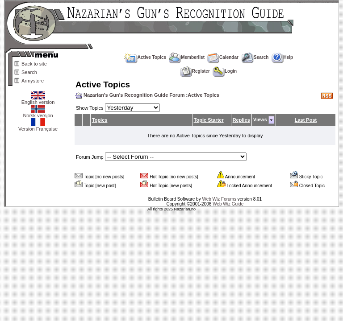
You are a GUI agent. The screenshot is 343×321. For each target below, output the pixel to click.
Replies (241, 120)
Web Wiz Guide (228, 204)
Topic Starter (209, 120)
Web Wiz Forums (219, 199)
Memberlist (187, 57)
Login (225, 71)
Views (260, 119)
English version (38, 100)
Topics (100, 120)
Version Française (38, 127)
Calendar (222, 57)
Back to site (34, 63)
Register (195, 71)
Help (282, 57)
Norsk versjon (38, 113)
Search (29, 72)
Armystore (32, 80)
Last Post (306, 120)
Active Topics (145, 57)
